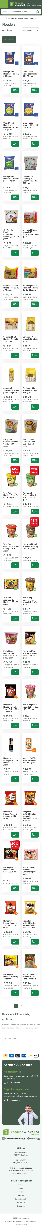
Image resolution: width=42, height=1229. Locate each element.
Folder (21, 1188)
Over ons (21, 1185)
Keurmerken (21, 1206)
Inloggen (28, 5)
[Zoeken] (38, 11)
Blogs (21, 1192)
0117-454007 (21, 1160)
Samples (21, 1195)
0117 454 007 (13, 1082)
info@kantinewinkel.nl (21, 1163)
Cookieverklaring (21, 1225)
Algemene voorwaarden (13, 1221)
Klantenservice (12, 1071)
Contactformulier (21, 1199)
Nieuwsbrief (21, 1202)
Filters (10, 39)
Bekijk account (13, 1099)
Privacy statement (30, 1221)
